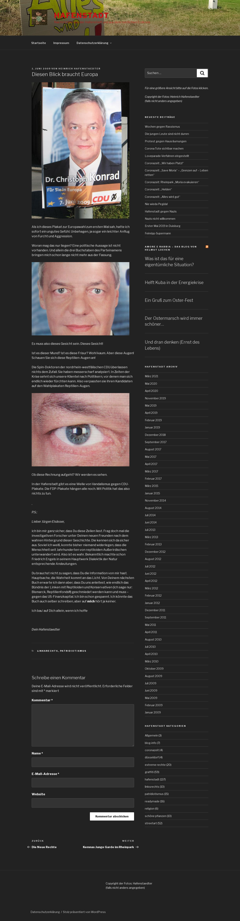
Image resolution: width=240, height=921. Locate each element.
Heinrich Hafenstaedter (79, 68)
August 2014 (153, 508)
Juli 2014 (150, 515)
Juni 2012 (150, 573)
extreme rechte (155, 764)
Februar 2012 (153, 595)
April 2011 (151, 632)
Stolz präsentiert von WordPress (84, 912)
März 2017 (151, 471)
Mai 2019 (151, 405)
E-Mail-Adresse (45, 774)
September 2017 (156, 442)
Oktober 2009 (154, 668)
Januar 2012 (152, 603)
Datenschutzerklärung (94, 43)
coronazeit (152, 750)
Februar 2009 (154, 705)
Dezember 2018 (155, 434)
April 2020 (151, 390)
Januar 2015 (152, 493)
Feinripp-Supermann (158, 233)
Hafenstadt (81, 15)
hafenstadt (152, 779)
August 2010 (153, 639)
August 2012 (153, 559)
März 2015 (151, 485)
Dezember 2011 (155, 610)
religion (149, 808)
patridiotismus (73, 651)
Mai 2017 (150, 456)
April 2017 (151, 464)
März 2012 (151, 588)
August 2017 (153, 449)
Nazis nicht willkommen (160, 218)
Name (37, 753)
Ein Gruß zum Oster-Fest (169, 300)
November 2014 (155, 500)
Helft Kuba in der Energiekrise (174, 282)
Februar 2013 (153, 544)
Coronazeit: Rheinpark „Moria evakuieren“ (172, 182)
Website (38, 794)
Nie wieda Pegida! (156, 204)
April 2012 (151, 580)
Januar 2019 (152, 427)
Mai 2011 (150, 624)
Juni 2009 (151, 690)
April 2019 (151, 412)
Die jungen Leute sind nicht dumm (167, 133)
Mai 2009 (151, 698)
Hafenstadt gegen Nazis (161, 211)
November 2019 (155, 398)
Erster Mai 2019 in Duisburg (162, 226)
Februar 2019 (153, 420)
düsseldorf (152, 757)
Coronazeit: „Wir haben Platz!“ (164, 163)
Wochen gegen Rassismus (162, 126)
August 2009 (153, 676)
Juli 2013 (150, 529)
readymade (152, 801)
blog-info (150, 743)
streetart (151, 823)
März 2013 (151, 537)
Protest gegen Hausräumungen (165, 141)
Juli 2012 (150, 566)
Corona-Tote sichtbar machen (164, 148)
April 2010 (151, 654)
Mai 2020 (151, 383)
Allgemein (151, 735)
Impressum (61, 43)
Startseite (38, 43)
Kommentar (42, 700)
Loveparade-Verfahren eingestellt (167, 156)
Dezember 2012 (155, 551)
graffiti (149, 772)
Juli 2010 (150, 646)
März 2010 (152, 661)
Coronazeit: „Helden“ (158, 189)
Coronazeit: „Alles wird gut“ (162, 196)
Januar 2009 (153, 712)
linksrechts (47, 651)
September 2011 (155, 617)
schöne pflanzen (155, 816)
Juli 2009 (150, 683)
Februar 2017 (153, 478)
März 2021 (151, 376)
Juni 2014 (151, 522)
